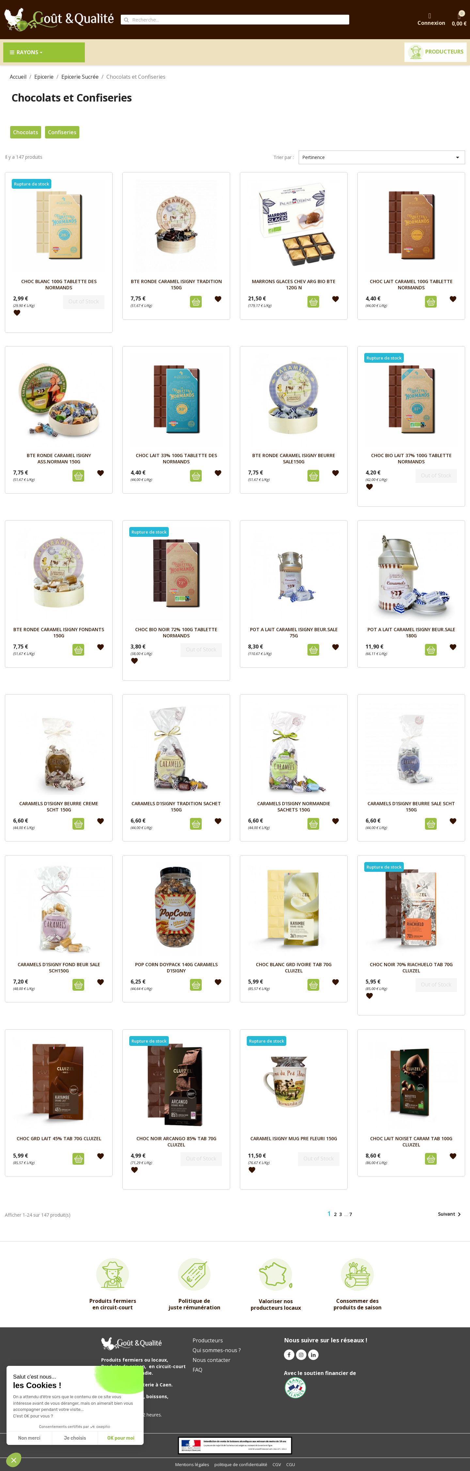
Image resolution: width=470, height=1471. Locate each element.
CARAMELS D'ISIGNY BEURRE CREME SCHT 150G (58, 806)
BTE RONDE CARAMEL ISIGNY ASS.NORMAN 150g (59, 458)
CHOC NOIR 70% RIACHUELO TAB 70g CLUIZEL (411, 967)
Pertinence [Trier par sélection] (382, 157)
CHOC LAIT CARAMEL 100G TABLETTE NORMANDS (411, 284)
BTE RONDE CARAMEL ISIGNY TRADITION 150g (176, 284)
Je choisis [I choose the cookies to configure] (75, 1438)
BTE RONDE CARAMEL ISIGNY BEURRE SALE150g (293, 458)
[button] (14, 1460)
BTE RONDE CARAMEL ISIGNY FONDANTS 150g (58, 632)
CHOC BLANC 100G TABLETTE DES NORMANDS (59, 284)
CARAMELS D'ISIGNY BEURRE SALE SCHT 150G (411, 806)
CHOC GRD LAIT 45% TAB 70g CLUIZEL (59, 1138)
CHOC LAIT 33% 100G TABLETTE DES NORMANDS (176, 458)
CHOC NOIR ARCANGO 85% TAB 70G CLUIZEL (176, 1141)
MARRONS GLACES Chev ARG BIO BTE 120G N (294, 284)
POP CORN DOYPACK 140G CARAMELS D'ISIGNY (176, 967)
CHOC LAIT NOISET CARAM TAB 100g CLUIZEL (411, 1141)
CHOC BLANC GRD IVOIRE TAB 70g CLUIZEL (294, 967)
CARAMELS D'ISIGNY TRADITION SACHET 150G (176, 806)
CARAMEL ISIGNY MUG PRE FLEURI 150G (293, 1138)
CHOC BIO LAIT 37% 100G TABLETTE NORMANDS (411, 458)
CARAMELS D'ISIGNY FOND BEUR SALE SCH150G (59, 967)
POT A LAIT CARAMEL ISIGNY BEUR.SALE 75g (294, 632)
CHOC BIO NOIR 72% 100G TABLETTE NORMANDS (176, 632)
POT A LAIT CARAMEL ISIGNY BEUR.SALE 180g (411, 632)
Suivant (450, 1214)
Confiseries (62, 132)
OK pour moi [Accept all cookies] (120, 1438)
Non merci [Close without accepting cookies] (29, 1438)
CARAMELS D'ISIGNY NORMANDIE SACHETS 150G (293, 806)
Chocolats (25, 132)
